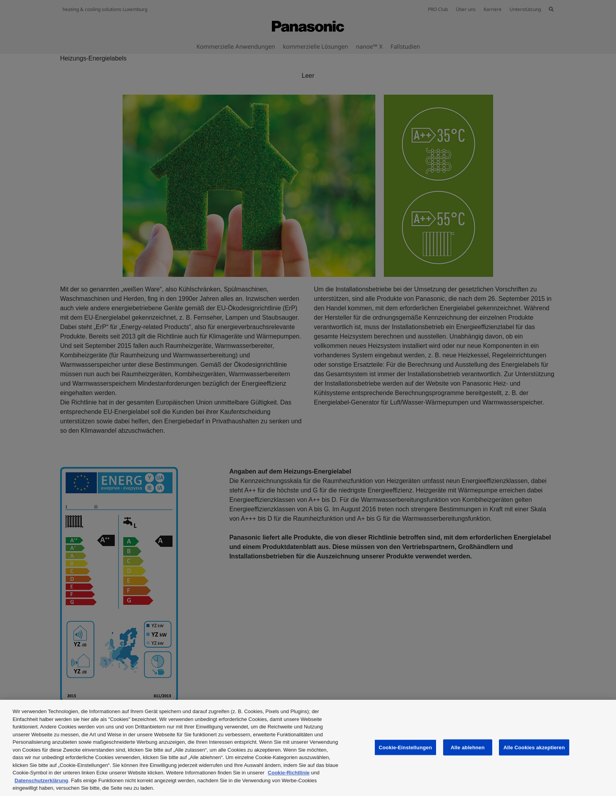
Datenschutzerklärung (41, 780)
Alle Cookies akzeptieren (534, 747)
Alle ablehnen (467, 747)
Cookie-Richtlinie (289, 773)
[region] (308, 748)
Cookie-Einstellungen (405, 747)
